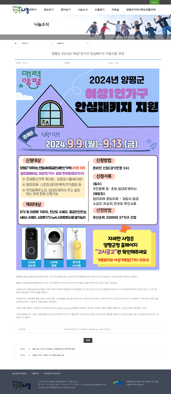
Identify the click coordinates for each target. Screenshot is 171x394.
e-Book (154, 2)
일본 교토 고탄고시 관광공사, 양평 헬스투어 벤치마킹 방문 (53, 349)
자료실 (115, 9)
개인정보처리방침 (19, 374)
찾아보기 (66, 9)
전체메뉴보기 (164, 9)
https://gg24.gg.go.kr (62, 308)
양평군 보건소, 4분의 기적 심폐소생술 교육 (48, 355)
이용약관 (35, 374)
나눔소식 (83, 9)
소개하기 (32, 9)
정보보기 (49, 9)
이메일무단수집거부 (52, 374)
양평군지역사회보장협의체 (141, 9)
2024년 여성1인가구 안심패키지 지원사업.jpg (81, 329)
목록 (88, 340)
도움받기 (99, 9)
